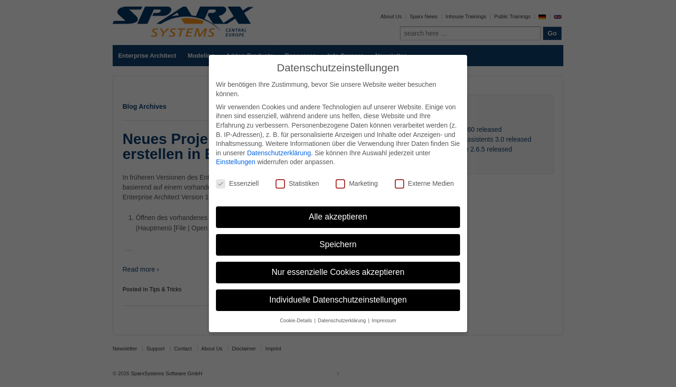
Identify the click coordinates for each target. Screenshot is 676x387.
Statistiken (297, 183)
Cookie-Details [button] (296, 320)
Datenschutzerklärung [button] (342, 320)
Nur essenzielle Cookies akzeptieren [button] (337, 272)
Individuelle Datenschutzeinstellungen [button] (338, 299)
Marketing (356, 183)
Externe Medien (424, 183)
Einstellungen (235, 162)
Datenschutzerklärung (279, 153)
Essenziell (237, 183)
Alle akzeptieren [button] (338, 216)
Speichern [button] (338, 244)
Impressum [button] (384, 320)
